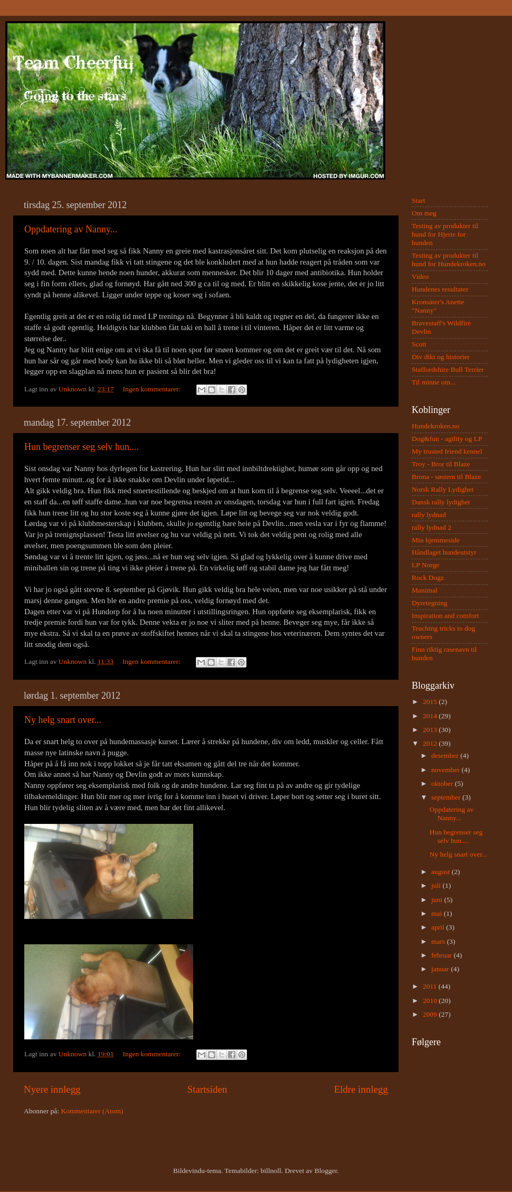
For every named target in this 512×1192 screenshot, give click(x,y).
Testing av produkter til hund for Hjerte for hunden (445, 234)
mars (439, 941)
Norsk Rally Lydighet (442, 489)
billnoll (271, 1171)
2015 (431, 702)
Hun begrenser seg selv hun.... (81, 447)
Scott (419, 344)
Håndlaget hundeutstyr (444, 552)
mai (437, 913)
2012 (431, 743)
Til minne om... (434, 382)
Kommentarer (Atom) (92, 1111)
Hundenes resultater (440, 289)
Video (420, 276)
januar (441, 969)
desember (445, 755)
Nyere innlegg (52, 1089)
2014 (431, 716)
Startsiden (207, 1089)
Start (418, 200)
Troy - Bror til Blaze (441, 464)
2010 (431, 1001)
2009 (431, 1014)
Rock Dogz (428, 577)
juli (436, 885)
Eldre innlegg (361, 1089)
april (438, 927)
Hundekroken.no (435, 426)
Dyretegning (429, 603)
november (446, 770)
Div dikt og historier (441, 357)
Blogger (326, 1171)
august (441, 872)
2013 (431, 730)
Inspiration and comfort (445, 616)
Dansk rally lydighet (441, 502)
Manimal (425, 590)
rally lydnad (429, 515)
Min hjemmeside (436, 540)
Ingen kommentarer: (152, 389)
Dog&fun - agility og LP (447, 439)
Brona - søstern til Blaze (446, 477)
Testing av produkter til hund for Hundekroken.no (449, 259)
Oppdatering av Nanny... (70, 229)
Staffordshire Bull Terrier (448, 369)
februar (442, 955)
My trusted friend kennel (447, 451)
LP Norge (425, 565)
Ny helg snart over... (62, 720)
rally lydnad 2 (431, 527)
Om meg (424, 213)
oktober (443, 783)
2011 (431, 986)
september (446, 797)
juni (437, 900)
